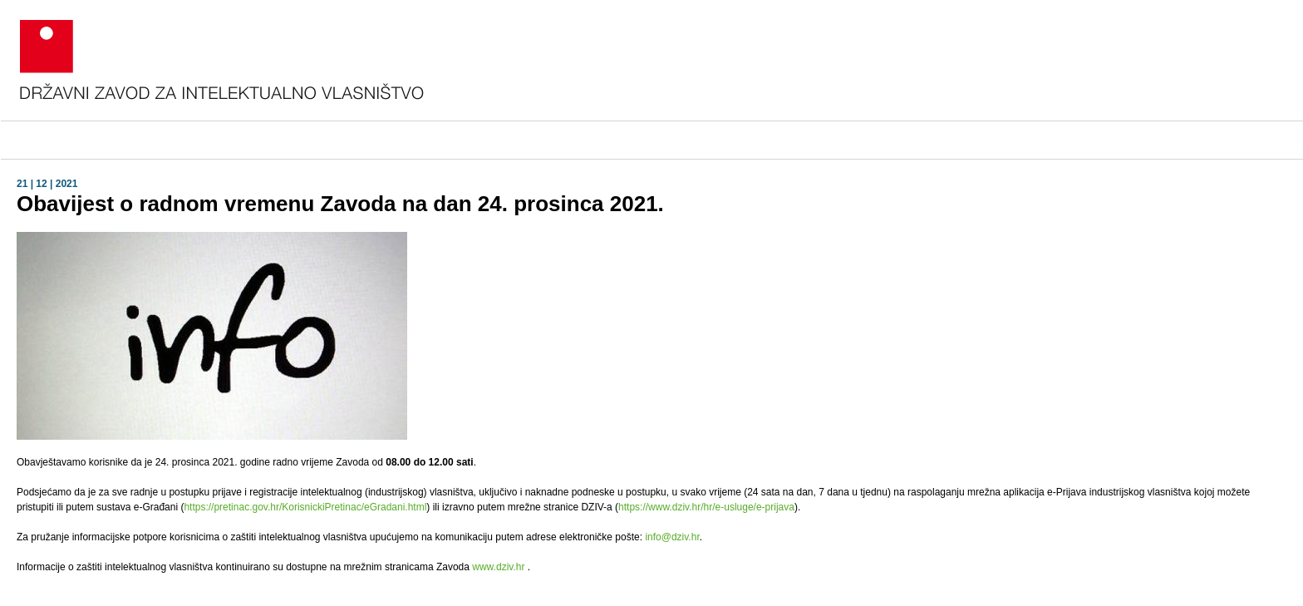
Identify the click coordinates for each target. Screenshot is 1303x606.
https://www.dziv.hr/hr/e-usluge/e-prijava (706, 507)
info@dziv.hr (672, 537)
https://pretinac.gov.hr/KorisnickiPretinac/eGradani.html (305, 507)
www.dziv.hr (498, 567)
